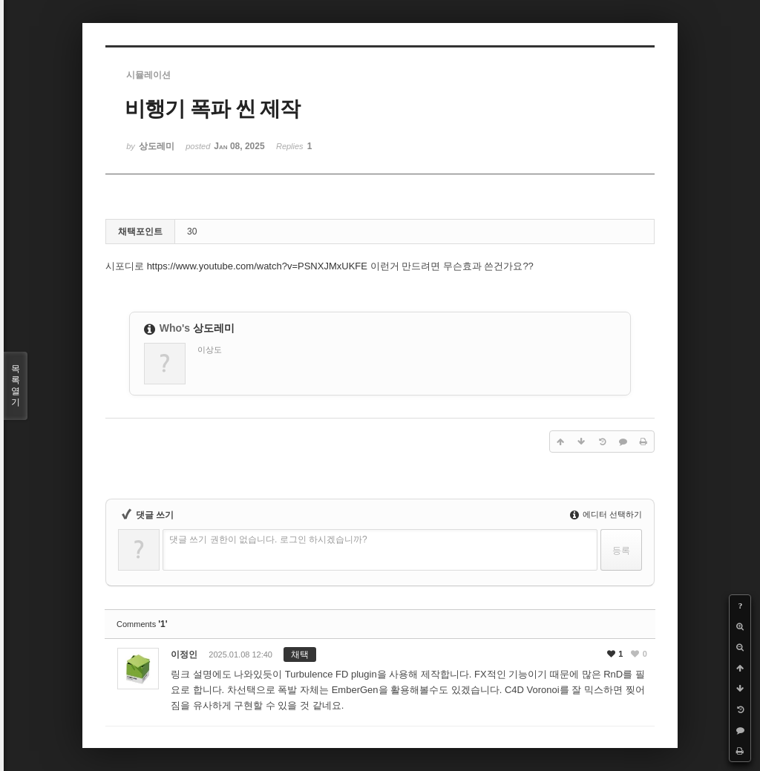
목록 (15, 386)
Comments (142, 624)
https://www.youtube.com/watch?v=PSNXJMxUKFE (257, 266)
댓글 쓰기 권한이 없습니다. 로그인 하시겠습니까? (268, 539)
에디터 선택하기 (606, 514)
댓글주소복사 (535, 659)
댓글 (584, 659)
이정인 (184, 654)
